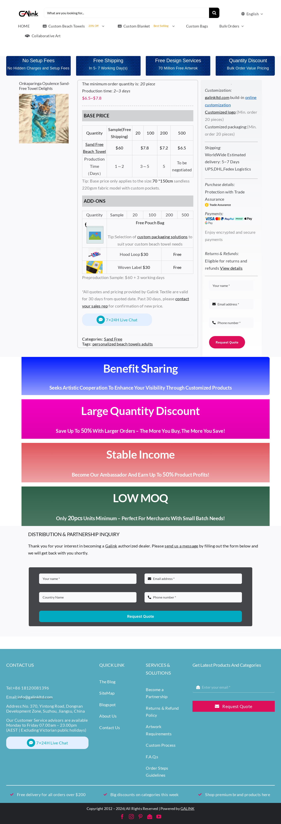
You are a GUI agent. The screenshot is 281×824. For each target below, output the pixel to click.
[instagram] (131, 816)
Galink (111, 545)
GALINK (187, 808)
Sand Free (113, 338)
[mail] (149, 816)
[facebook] (122, 816)
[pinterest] (140, 816)
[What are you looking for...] (126, 13)
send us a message (181, 545)
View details (231, 268)
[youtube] (158, 816)
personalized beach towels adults (122, 343)
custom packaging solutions (162, 236)
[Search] (214, 13)
